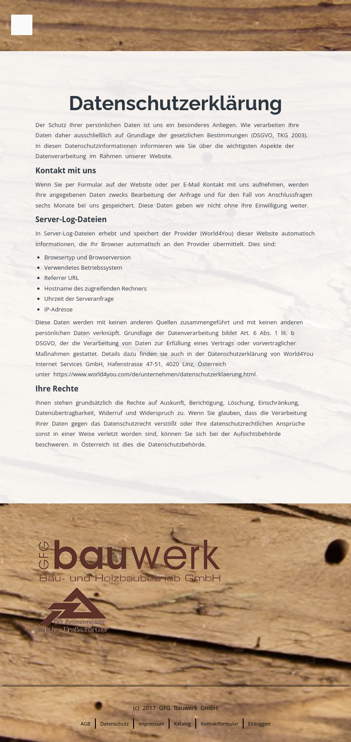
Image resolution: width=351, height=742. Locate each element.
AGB (86, 723)
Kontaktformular (219, 723)
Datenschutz (114, 723)
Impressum (151, 723)
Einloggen (259, 723)
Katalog (182, 723)
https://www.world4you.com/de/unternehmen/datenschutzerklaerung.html (154, 374)
